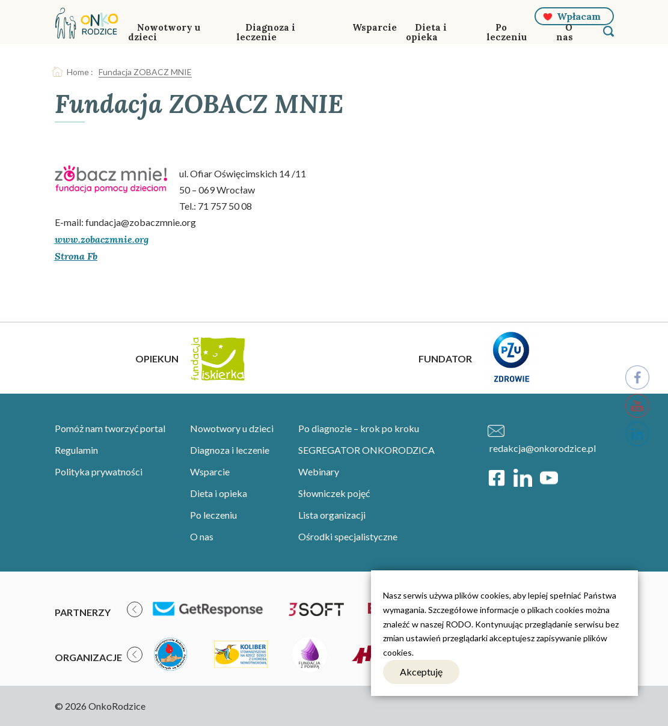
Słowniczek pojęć (334, 493)
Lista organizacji (332, 514)
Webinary (318, 471)
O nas (564, 32)
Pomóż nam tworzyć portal (110, 428)
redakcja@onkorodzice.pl (542, 448)
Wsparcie (374, 27)
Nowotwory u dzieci (164, 32)
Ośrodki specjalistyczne (347, 536)
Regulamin (76, 450)
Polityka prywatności (98, 471)
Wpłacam (579, 16)
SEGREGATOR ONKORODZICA (366, 450)
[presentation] (134, 609)
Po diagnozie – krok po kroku (358, 428)
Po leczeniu (506, 32)
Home (78, 72)
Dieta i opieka (426, 32)
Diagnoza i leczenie (265, 32)
